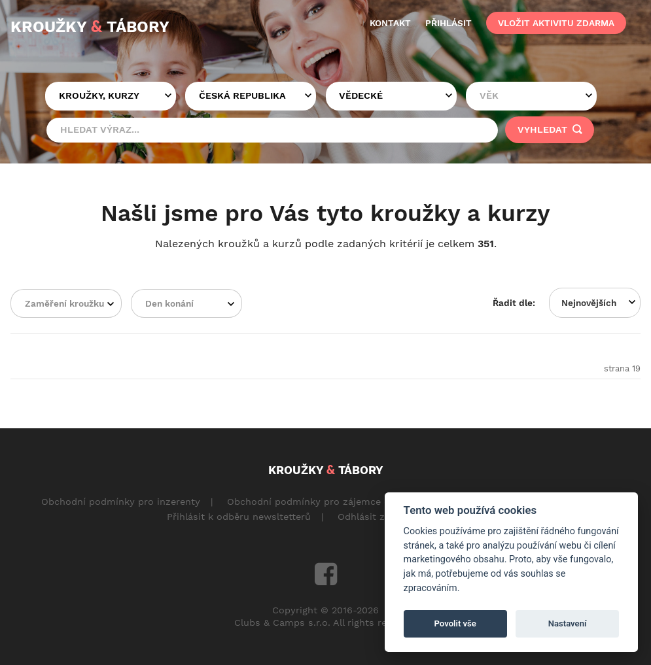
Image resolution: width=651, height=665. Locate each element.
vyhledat (550, 129)
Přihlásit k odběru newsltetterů (239, 516)
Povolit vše (455, 623)
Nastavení (567, 623)
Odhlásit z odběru (379, 516)
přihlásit (448, 23)
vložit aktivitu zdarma (556, 23)
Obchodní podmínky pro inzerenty (120, 501)
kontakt (390, 23)
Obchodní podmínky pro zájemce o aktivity (327, 501)
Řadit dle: (514, 303)
